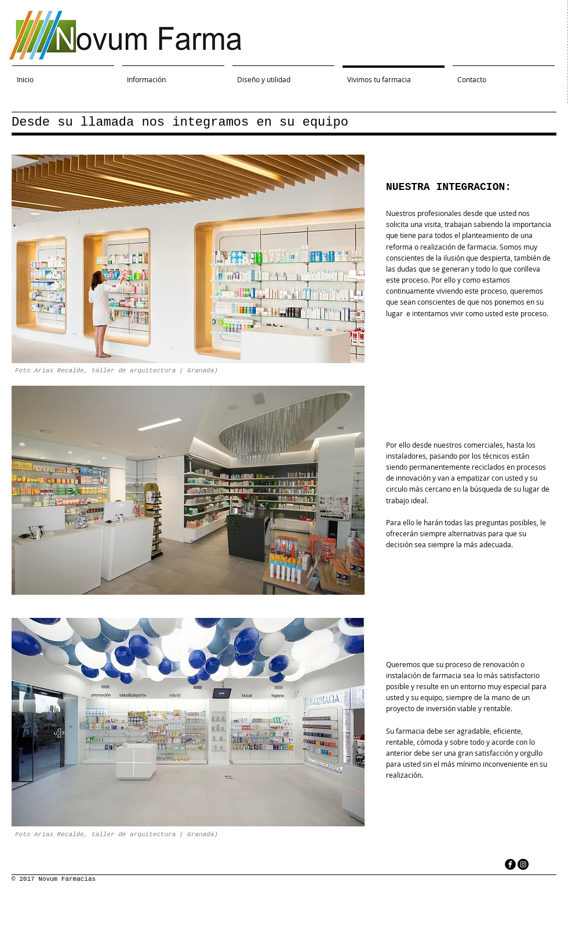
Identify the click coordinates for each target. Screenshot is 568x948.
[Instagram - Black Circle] (523, 864)
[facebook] (510, 864)
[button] (188, 259)
